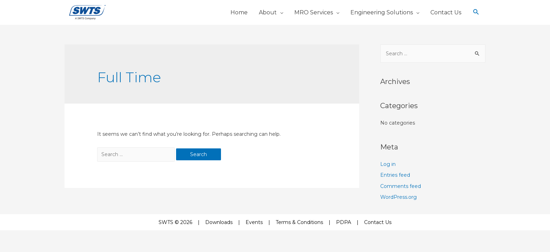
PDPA (343, 222)
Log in (388, 164)
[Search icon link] (476, 12)
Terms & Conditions (299, 222)
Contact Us (377, 222)
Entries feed (395, 175)
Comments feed (400, 186)
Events (254, 222)
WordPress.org (398, 197)
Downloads (219, 222)
